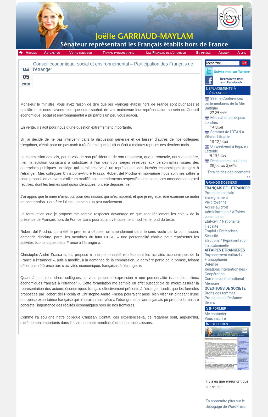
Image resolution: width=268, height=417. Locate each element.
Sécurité (211, 236)
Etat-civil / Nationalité (222, 221)
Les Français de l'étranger (166, 52)
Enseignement (216, 197)
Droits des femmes (220, 293)
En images (203, 52)
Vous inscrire (215, 318)
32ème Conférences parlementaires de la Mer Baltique (225, 103)
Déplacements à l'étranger (220, 90)
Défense (211, 264)
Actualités (52, 52)
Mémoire (212, 283)
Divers (210, 302)
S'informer (216, 308)
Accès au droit (216, 207)
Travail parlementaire (118, 52)
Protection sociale (219, 193)
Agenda (224, 52)
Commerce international (224, 279)
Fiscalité (211, 226)
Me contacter (215, 314)
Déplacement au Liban (228, 161)
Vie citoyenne (215, 202)
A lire (241, 52)
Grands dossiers (221, 182)
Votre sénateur (80, 52)
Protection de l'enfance (223, 298)
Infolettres (217, 324)
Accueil (31, 52)
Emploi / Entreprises (221, 231)
